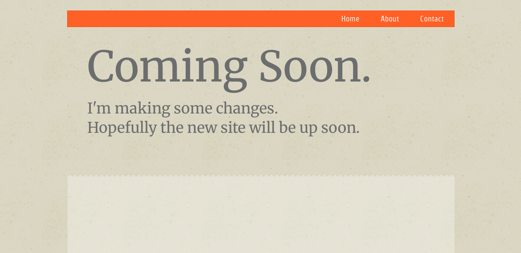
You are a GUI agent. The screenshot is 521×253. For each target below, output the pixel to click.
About (390, 18)
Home (350, 18)
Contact (432, 18)
